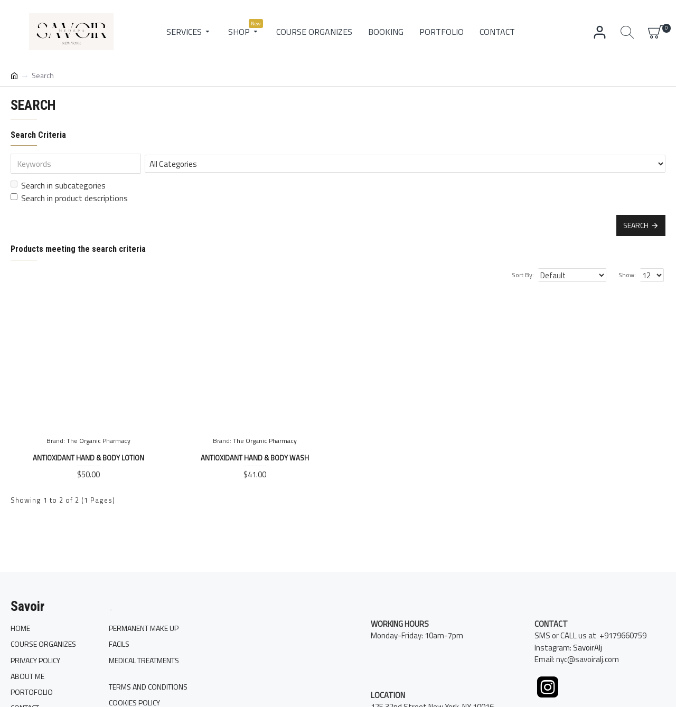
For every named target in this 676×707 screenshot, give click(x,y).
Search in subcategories (58, 185)
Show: (628, 275)
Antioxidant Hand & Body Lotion (88, 458)
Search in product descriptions (69, 198)
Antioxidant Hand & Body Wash (255, 458)
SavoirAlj (587, 655)
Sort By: (530, 275)
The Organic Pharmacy (98, 441)
